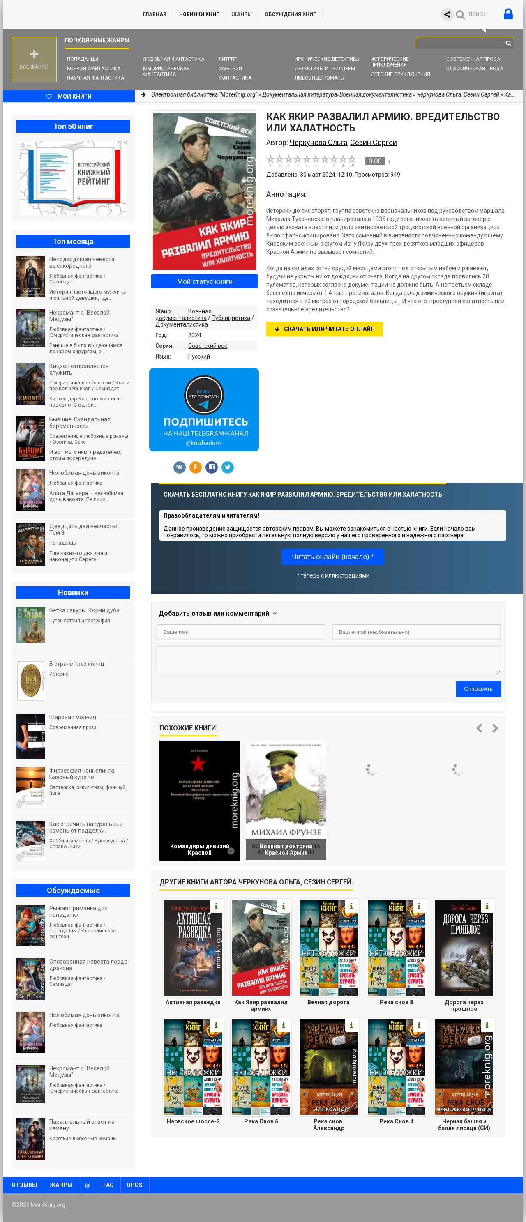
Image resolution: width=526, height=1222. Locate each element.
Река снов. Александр (328, 1124)
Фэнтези (230, 68)
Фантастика (235, 78)
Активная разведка (193, 1002)
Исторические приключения (390, 62)
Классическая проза (474, 68)
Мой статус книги (205, 281)
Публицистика (231, 318)
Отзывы (24, 1185)
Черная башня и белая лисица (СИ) (464, 1124)
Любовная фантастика (173, 59)
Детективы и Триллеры (325, 68)
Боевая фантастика (93, 68)
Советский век (207, 346)
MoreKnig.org (65, 14)
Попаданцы (82, 59)
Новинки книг (199, 14)
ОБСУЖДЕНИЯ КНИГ (290, 14)
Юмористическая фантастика (166, 71)
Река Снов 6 (261, 1121)
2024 (194, 335)
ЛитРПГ (228, 59)
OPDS (135, 1185)
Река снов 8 (396, 1002)
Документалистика (181, 324)
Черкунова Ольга (318, 142)
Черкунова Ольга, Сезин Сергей (458, 94)
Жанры (242, 14)
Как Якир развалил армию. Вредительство (261, 1005)
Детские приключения (400, 74)
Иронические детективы (327, 59)
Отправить (478, 689)
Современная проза (473, 59)
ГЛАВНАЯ (154, 14)
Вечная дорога (328, 1002)
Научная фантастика (95, 78)
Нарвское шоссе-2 (193, 1121)
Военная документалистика (183, 314)
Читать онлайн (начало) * (333, 557)
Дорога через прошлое (464, 1005)
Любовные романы (320, 78)
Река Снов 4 (396, 1121)
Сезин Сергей (373, 142)
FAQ (108, 1185)
